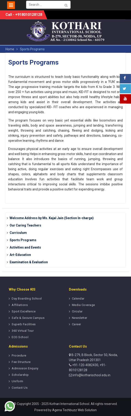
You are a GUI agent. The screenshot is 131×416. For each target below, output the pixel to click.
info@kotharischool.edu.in (91, 375)
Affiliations (20, 305)
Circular (77, 311)
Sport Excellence (23, 311)
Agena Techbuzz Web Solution (74, 410)
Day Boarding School (27, 298)
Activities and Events (25, 247)
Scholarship (20, 374)
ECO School (20, 337)
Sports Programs (23, 240)
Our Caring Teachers (25, 225)
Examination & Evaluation (29, 262)
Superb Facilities (24, 324)
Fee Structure (21, 362)
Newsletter (79, 318)
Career (76, 324)
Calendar (78, 298)
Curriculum (18, 233)
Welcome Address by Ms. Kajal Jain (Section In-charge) (52, 218)
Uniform (17, 381)
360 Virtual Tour (23, 330)
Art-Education (20, 255)
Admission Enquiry (25, 368)
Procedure (19, 355)
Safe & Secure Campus (28, 318)
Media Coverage (83, 305)
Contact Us (19, 387)
